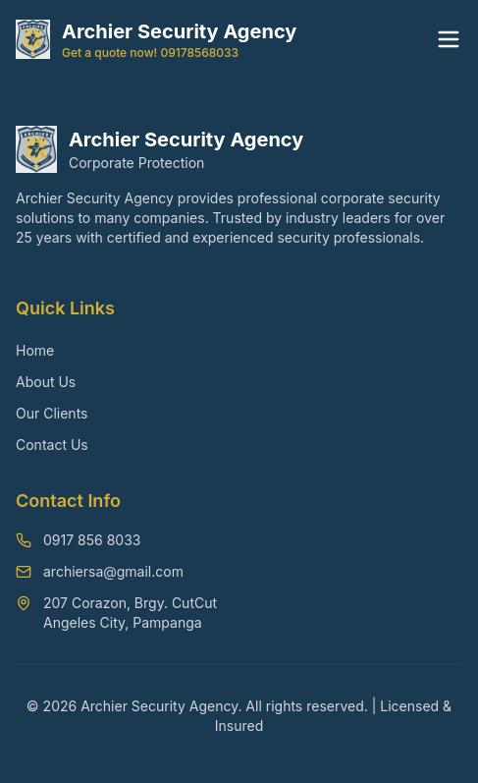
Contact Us (52, 444)
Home (35, 350)
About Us (46, 381)
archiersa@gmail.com (113, 571)
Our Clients (51, 413)
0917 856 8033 (91, 539)
